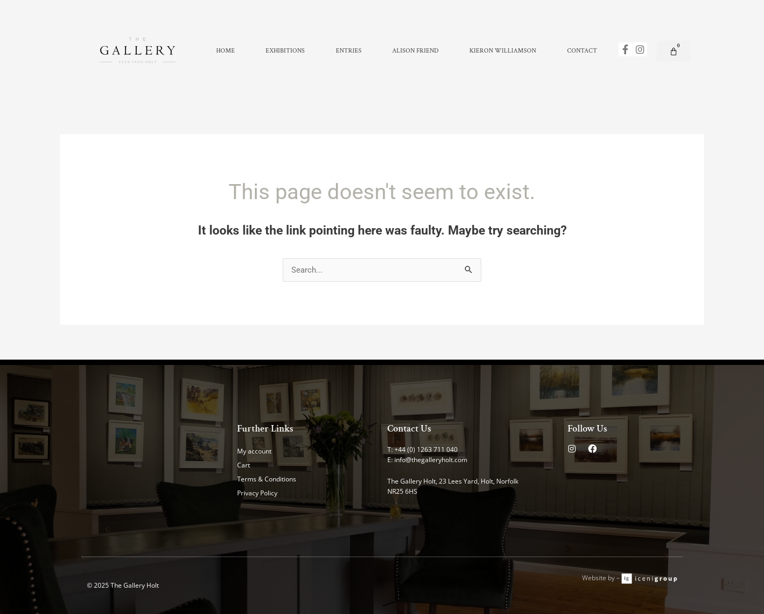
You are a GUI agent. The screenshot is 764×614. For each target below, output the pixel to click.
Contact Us (409, 428)
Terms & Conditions (266, 479)
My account (254, 451)
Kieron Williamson (502, 51)
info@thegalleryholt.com (430, 459)
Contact (582, 51)
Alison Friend (415, 51)
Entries (349, 51)
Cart (243, 465)
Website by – (601, 577)
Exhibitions (285, 51)
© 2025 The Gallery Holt (123, 585)
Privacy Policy (257, 493)
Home (225, 51)
